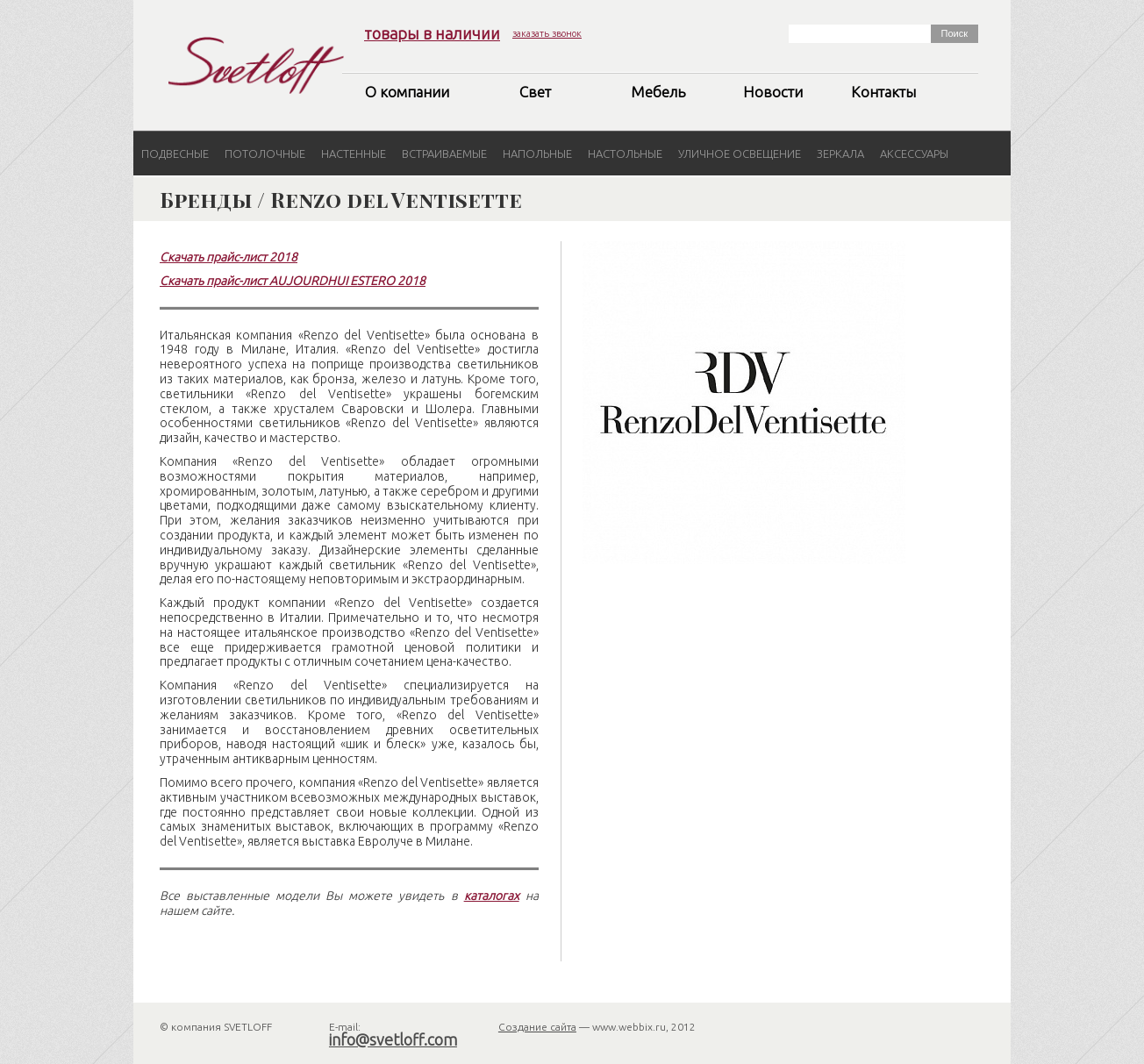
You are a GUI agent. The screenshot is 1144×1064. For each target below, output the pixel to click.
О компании (407, 91)
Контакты (883, 91)
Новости (773, 91)
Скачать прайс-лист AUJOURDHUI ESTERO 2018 (292, 281)
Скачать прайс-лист (213, 257)
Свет (535, 91)
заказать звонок (547, 33)
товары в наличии (432, 33)
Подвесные (175, 153)
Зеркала (840, 153)
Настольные (625, 153)
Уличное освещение (739, 153)
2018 (282, 257)
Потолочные (265, 153)
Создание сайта (537, 1026)
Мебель (658, 91)
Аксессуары (914, 153)
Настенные (353, 153)
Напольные (537, 153)
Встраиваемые (444, 153)
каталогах (491, 896)
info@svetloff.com (393, 1039)
